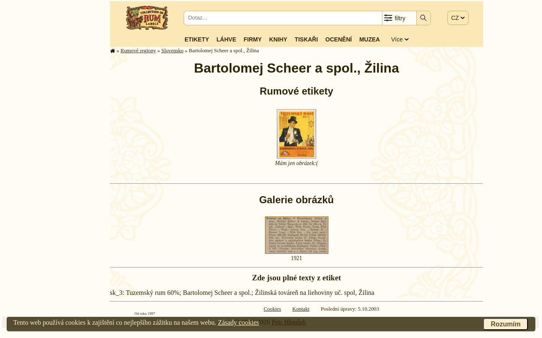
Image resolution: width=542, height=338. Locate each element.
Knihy (278, 39)
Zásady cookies (238, 322)
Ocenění (339, 39)
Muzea (369, 39)
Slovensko (172, 50)
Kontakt (300, 309)
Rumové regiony (138, 50)
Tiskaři (306, 39)
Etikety (197, 39)
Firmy (252, 39)
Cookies (272, 309)
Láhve (226, 39)
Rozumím (505, 324)
